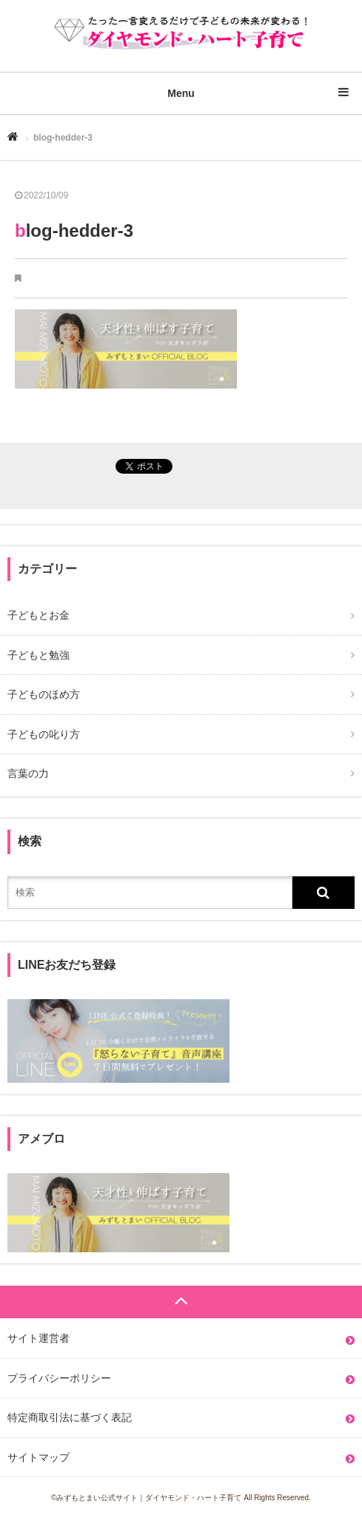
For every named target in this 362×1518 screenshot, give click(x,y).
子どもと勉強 (38, 655)
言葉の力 (28, 773)
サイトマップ (38, 1457)
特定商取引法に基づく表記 (69, 1417)
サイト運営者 (38, 1338)
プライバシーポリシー (59, 1378)
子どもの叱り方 (43, 734)
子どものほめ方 (43, 694)
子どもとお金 (38, 615)
